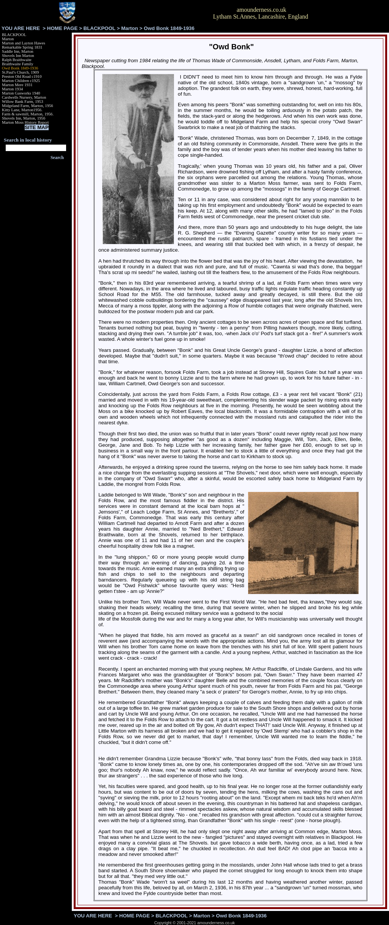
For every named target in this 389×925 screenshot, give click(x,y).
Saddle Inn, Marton (17, 51)
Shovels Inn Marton (18, 56)
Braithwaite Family (17, 64)
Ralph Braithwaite (17, 60)
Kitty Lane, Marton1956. (22, 110)
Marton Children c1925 (21, 81)
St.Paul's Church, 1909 (20, 72)
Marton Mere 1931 (17, 85)
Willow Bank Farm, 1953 (22, 101)
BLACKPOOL (99, 28)
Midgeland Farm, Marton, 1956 (27, 106)
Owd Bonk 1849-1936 (20, 68)
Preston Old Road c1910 (21, 76)
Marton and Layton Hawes (23, 43)
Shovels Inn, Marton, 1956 (23, 118)
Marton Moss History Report (25, 122)
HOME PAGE (62, 28)
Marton (129, 28)
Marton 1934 (12, 89)
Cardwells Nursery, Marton (24, 97)
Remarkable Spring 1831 (22, 47)
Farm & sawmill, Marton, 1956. (28, 114)
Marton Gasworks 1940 (21, 93)
